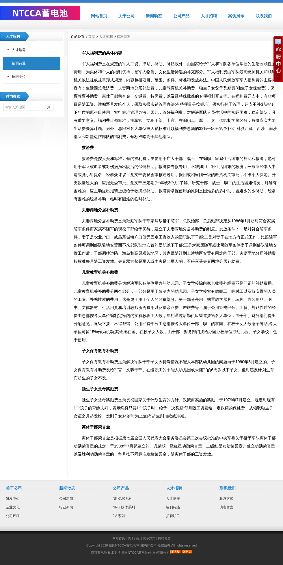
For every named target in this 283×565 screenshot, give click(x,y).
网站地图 (164, 538)
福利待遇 (19, 63)
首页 (91, 37)
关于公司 (126, 16)
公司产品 (181, 16)
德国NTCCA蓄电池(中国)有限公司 (145, 552)
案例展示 (236, 16)
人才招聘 (209, 16)
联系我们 (264, 16)
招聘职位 (19, 76)
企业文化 (13, 507)
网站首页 (99, 16)
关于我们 (134, 538)
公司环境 (13, 516)
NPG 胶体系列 (124, 507)
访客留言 (226, 507)
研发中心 (13, 499)
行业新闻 (66, 507)
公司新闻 (66, 499)
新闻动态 (154, 16)
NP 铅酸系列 (122, 499)
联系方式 (226, 499)
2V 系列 (119, 516)
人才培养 (19, 50)
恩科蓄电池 (99, 552)
